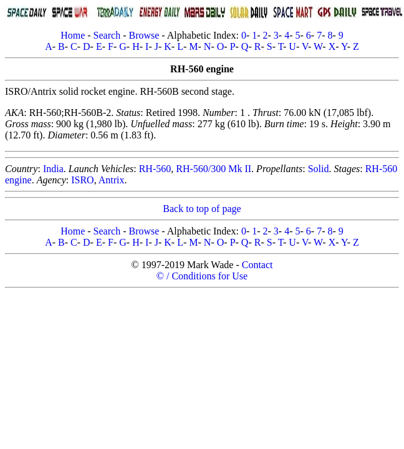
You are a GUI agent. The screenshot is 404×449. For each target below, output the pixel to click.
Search (107, 35)
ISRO (82, 180)
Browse (143, 35)
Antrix (112, 180)
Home (72, 35)
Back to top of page (202, 208)
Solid (318, 168)
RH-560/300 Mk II (213, 168)
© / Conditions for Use (202, 276)
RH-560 (155, 168)
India (53, 168)
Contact (257, 264)
